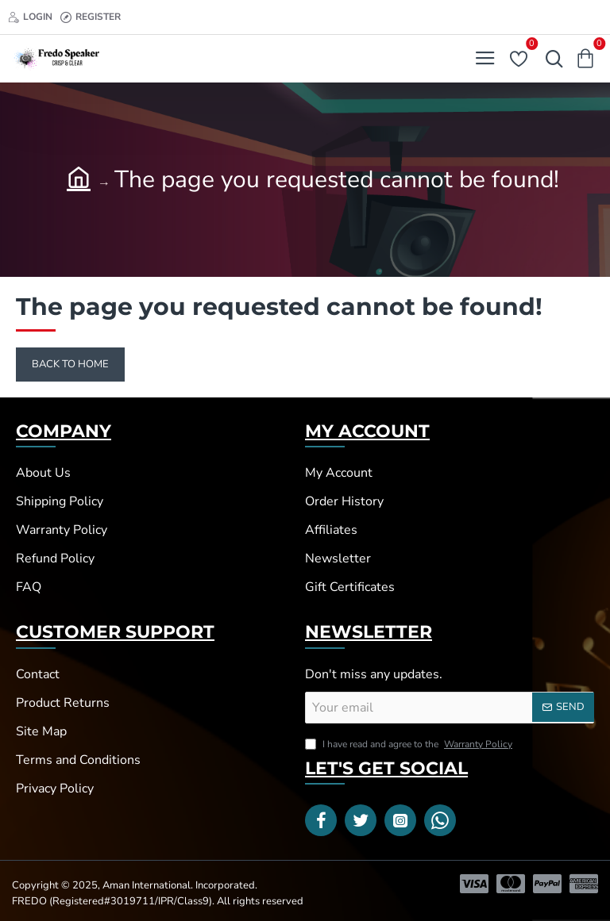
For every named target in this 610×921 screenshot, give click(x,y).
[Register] (90, 17)
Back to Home (70, 364)
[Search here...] (550, 59)
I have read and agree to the (410, 744)
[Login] (30, 17)
